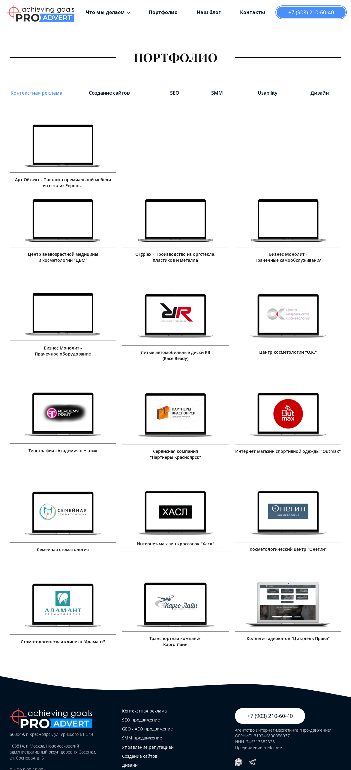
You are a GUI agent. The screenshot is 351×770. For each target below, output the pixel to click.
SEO (174, 93)
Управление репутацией (148, 747)
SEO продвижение (141, 720)
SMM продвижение (142, 738)
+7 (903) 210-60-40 (311, 12)
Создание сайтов (109, 93)
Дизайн (319, 93)
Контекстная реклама (36, 93)
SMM (217, 93)
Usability (268, 93)
